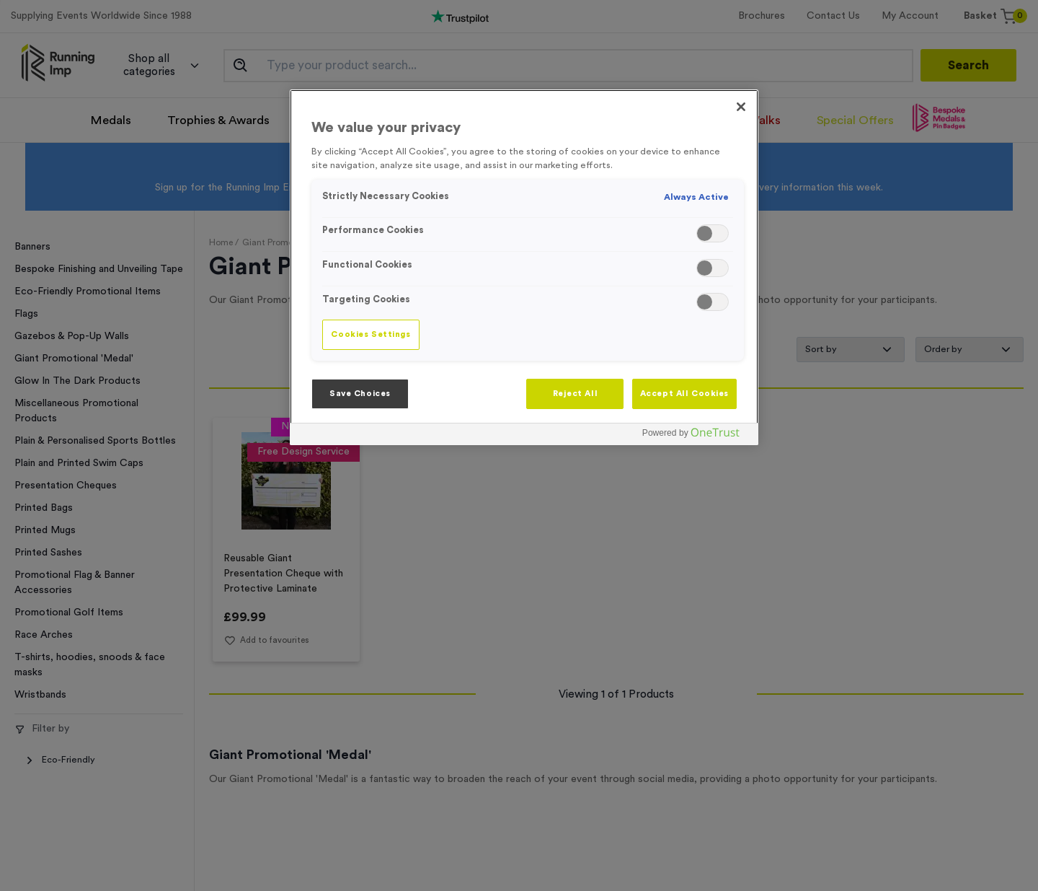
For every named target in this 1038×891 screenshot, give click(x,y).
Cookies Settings (370, 334)
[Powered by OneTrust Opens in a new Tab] (696, 436)
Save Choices (360, 394)
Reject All (575, 394)
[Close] (741, 107)
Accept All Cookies (684, 394)
